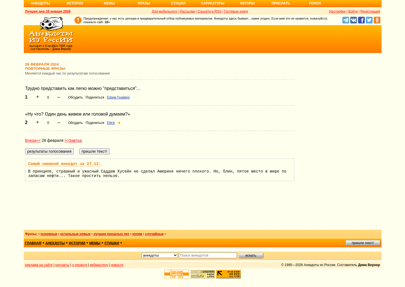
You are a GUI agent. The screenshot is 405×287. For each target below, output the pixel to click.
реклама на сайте (39, 265)
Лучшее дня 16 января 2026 (48, 11)
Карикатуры (212, 3)
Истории (75, 3)
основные (49, 234)
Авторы (247, 3)
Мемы (109, 3)
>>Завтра (73, 140)
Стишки (178, 3)
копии (137, 234)
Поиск (315, 3)
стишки (112, 243)
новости (117, 265)
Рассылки (187, 11)
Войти (353, 11)
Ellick (111, 123)
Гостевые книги (236, 11)
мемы (94, 243)
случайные (154, 234)
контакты (62, 265)
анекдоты (55, 243)
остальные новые (75, 234)
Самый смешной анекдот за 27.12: (64, 164)
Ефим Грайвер (118, 97)
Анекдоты (40, 3)
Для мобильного (164, 11)
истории (77, 243)
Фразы (144, 3)
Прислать (281, 3)
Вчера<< (33, 140)
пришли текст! (363, 243)
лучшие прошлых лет (111, 234)
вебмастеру (99, 265)
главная (33, 243)
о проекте (79, 265)
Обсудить (75, 97)
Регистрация (370, 11)
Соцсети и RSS (209, 11)
